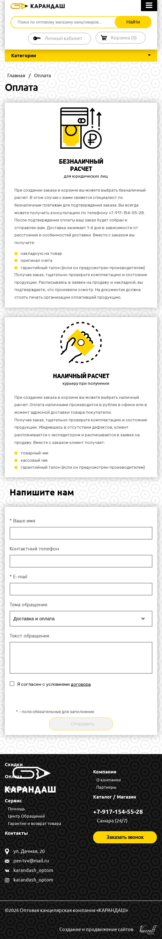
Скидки (14, 764)
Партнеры (106, 787)
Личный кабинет (63, 38)
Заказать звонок (125, 837)
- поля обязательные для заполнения (55, 711)
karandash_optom (33, 870)
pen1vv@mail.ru (31, 860)
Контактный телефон (34, 549)
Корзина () (124, 38)
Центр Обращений (26, 816)
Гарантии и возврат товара (34, 823)
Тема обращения (28, 605)
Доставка (16, 788)
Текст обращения (29, 636)
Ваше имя (22, 521)
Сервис (13, 800)
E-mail (18, 577)
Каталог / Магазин (114, 797)
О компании (108, 780)
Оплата (13, 776)
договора (81, 684)
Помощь (16, 808)
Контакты (16, 833)
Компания (104, 771)
